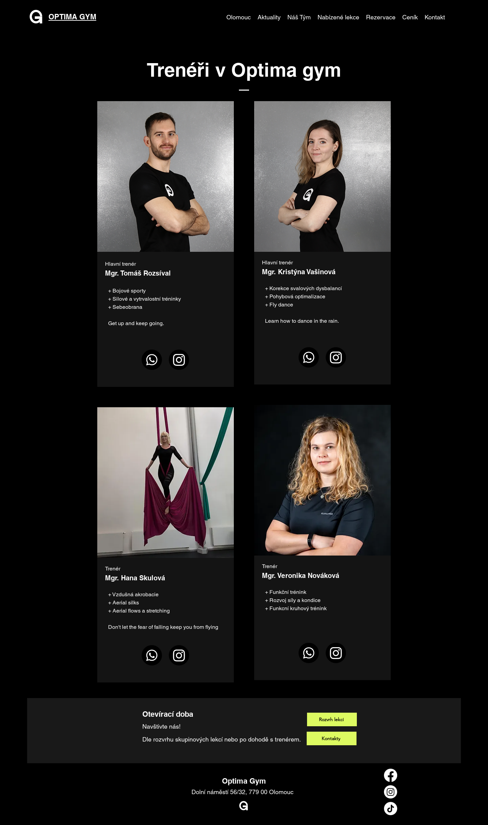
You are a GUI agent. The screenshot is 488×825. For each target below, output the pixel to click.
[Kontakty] (332, 738)
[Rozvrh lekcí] (332, 719)
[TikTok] (390, 808)
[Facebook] (390, 775)
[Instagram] (179, 360)
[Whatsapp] (152, 360)
